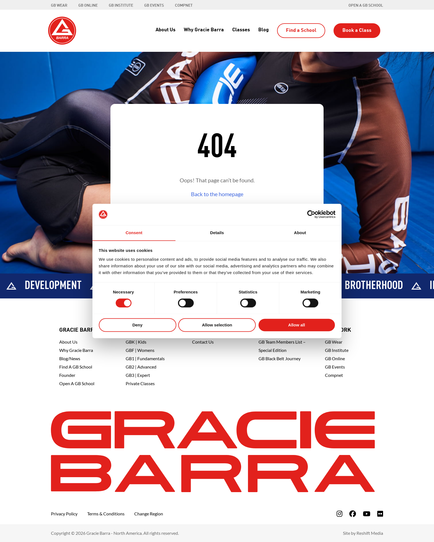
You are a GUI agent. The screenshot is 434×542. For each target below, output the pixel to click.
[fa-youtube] (366, 514)
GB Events (335, 366)
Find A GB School (75, 366)
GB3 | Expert (138, 375)
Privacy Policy (64, 513)
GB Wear (333, 341)
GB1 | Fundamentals (145, 358)
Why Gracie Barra (204, 29)
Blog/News (69, 358)
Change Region (148, 513)
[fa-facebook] (352, 514)
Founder (67, 375)
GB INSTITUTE (121, 5)
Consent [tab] (134, 232)
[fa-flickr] (380, 514)
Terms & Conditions (106, 513)
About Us (165, 29)
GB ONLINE (88, 5)
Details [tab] (217, 232)
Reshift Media (369, 533)
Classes (241, 29)
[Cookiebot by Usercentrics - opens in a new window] (311, 214)
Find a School (301, 30)
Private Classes (140, 383)
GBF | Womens (140, 350)
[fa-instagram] (339, 514)
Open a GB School (365, 5)
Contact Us (203, 341)
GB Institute (336, 350)
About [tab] (300, 232)
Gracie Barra (78, 330)
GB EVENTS (154, 5)
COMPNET (184, 5)
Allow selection (217, 325)
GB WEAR (59, 5)
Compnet (334, 375)
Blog (263, 29)
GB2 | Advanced (141, 366)
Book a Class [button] (356, 30)
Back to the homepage (217, 194)
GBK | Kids (136, 341)
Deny (137, 325)
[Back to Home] (62, 30)
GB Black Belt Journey (280, 358)
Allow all (296, 325)
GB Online (335, 358)
